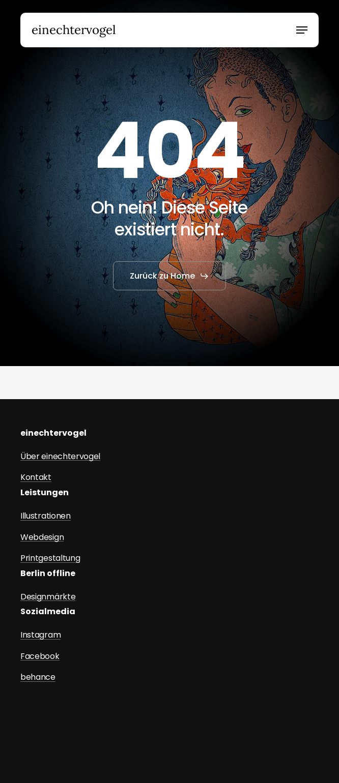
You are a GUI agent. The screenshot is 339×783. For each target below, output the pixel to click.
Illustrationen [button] (45, 516)
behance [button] (37, 677)
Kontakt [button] (35, 477)
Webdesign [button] (42, 537)
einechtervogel (74, 30)
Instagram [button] (40, 635)
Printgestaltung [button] (50, 558)
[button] (301, 30)
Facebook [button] (39, 656)
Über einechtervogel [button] (60, 456)
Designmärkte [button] (47, 596)
